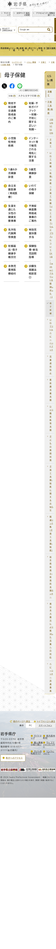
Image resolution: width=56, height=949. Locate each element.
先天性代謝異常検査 (12, 233)
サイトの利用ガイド (36, 752)
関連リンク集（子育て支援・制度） (51, 533)
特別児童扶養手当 (33, 233)
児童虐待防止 (51, 365)
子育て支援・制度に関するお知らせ (51, 488)
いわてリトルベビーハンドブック (51, 335)
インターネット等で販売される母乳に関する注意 (33, 149)
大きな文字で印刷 (27, 96)
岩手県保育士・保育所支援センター (51, 577)
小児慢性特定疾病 (12, 142)
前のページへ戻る (21, 721)
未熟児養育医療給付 (12, 270)
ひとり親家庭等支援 (51, 418)
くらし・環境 (31, 62)
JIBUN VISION (51, 126)
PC (30, 725)
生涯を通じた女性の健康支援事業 (12, 213)
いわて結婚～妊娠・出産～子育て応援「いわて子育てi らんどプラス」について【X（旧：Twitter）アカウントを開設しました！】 (51, 225)
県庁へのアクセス (14, 758)
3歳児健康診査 (33, 173)
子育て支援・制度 (50, 107)
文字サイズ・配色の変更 (23, 14)
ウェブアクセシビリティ (49, 745)
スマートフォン (45, 725)
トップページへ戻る (46, 721)
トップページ (17, 62)
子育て (43, 62)
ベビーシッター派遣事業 (51, 677)
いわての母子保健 (33, 189)
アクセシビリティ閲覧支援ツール (45, 14)
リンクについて (48, 752)
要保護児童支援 (51, 390)
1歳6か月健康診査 (12, 173)
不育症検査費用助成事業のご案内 (33, 213)
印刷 (11, 96)
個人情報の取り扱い (37, 744)
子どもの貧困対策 (51, 448)
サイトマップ (7, 14)
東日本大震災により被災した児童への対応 (51, 630)
